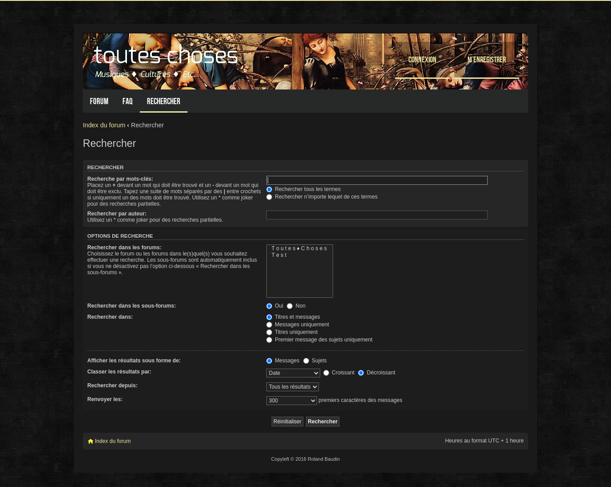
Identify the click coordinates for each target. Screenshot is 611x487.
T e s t (299, 255)
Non (296, 306)
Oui (274, 306)
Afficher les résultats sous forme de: (134, 360)
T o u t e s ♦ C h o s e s (299, 248)
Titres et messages (293, 317)
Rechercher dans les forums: (124, 247)
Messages (282, 360)
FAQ (127, 101)
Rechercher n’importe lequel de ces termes (322, 197)
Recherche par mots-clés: (120, 179)
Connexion (422, 59)
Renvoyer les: (104, 399)
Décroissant (376, 372)
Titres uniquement (292, 332)
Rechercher (163, 101)
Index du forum (104, 125)
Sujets (315, 360)
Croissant (338, 372)
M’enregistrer (487, 59)
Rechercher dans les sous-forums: (131, 306)
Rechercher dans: (110, 317)
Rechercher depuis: (112, 385)
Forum (99, 101)
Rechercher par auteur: (117, 214)
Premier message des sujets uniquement (319, 340)
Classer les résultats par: (119, 372)
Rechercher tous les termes (303, 189)
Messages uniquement (297, 324)
